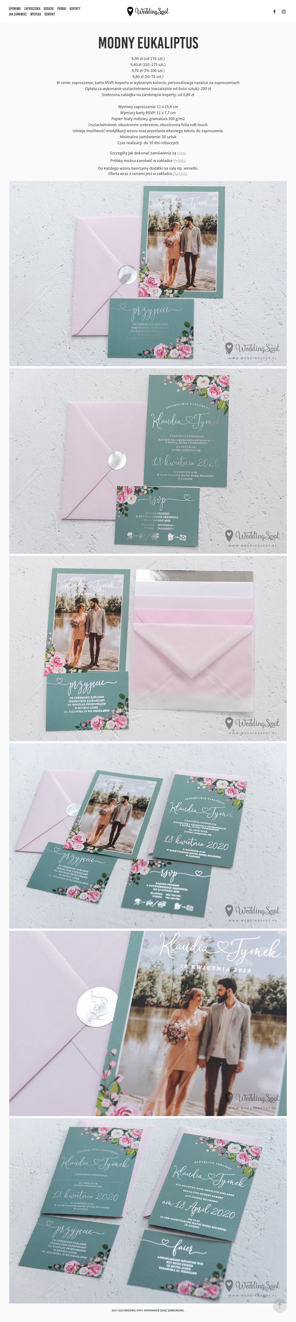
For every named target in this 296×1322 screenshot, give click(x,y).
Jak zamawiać (18, 14)
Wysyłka (35, 14)
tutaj (181, 153)
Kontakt (49, 14)
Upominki (15, 9)
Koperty (75, 9)
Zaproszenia (32, 9)
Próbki (61, 9)
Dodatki (49, 9)
